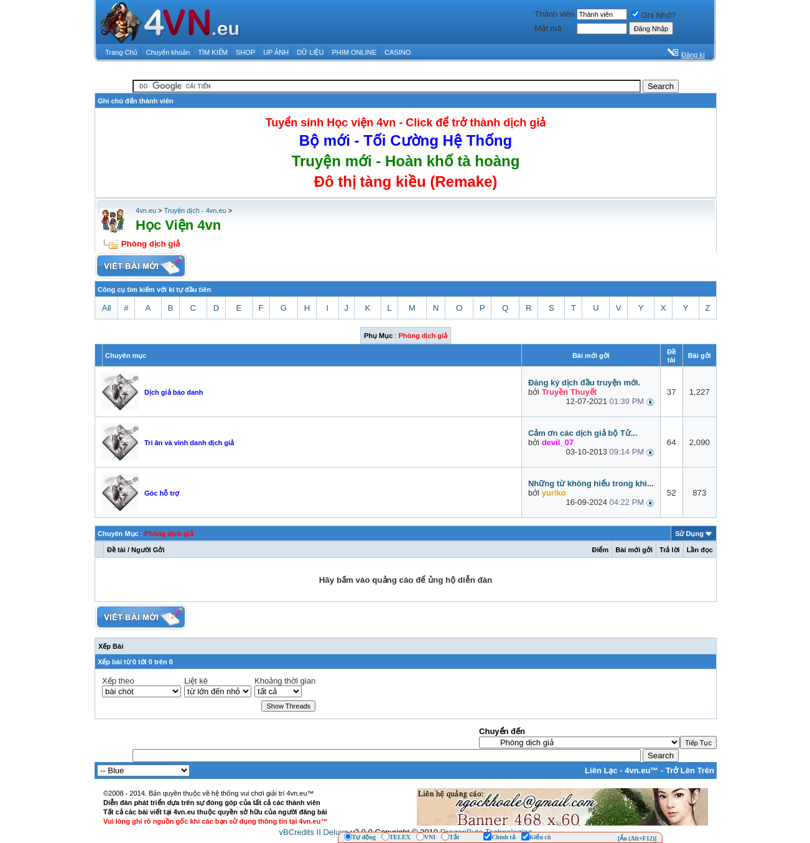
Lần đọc (700, 549)
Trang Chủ (121, 52)
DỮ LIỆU (310, 52)
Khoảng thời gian (284, 680)
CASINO (397, 52)
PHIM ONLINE (354, 52)
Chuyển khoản (168, 52)
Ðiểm (600, 549)
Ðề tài (116, 549)
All (106, 308)
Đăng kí (693, 55)
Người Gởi (147, 549)
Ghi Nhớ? (653, 15)
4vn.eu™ (641, 770)
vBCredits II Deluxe (313, 832)
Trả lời (669, 549)
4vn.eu (146, 210)
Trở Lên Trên (690, 770)
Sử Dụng (689, 533)
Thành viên (554, 14)
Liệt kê (196, 680)
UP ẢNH (276, 52)
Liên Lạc (601, 770)
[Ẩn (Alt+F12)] (637, 838)
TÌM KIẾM (213, 52)
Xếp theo (118, 680)
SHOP (245, 52)
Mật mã (547, 28)
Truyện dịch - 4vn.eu (195, 210)
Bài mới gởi (634, 549)
